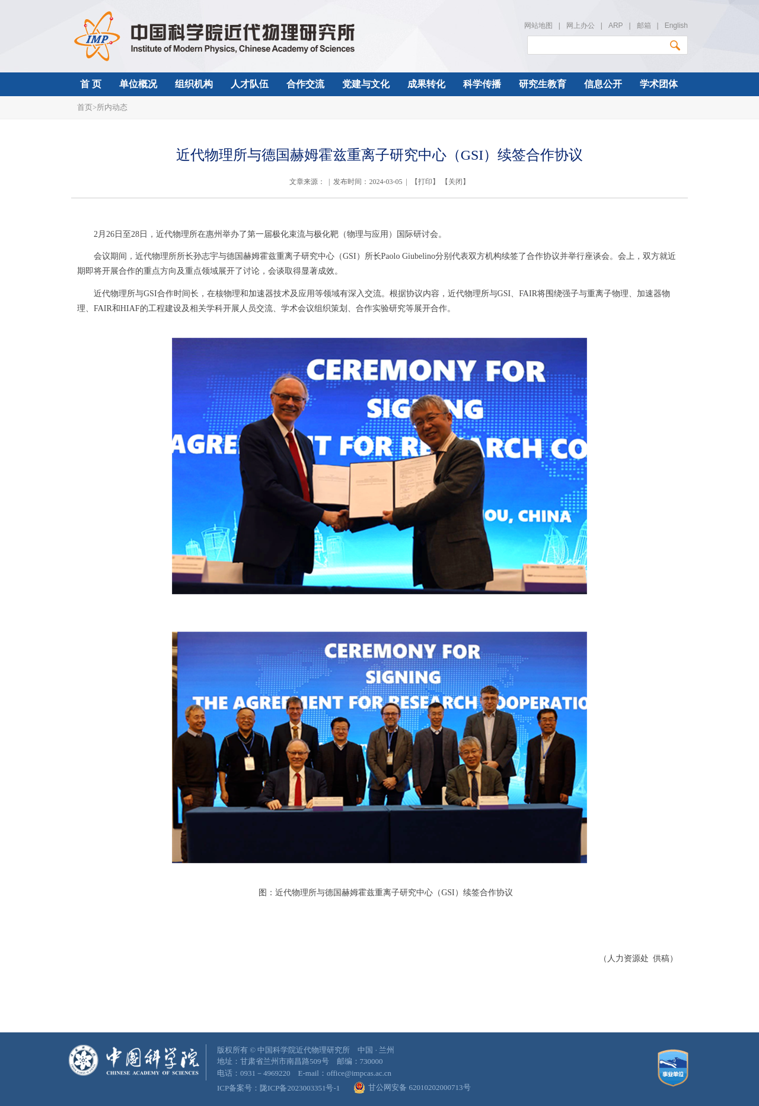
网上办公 (580, 25)
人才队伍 (250, 84)
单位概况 (138, 84)
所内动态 (112, 107)
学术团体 (659, 84)
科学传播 (482, 84)
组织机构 (194, 84)
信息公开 (603, 84)
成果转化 (426, 84)
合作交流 (305, 84)
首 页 (90, 84)
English (676, 25)
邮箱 (644, 25)
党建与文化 (366, 84)
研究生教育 (542, 84)
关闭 (455, 182)
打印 (425, 182)
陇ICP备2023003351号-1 (300, 1087)
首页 (85, 107)
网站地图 (538, 25)
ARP (615, 25)
